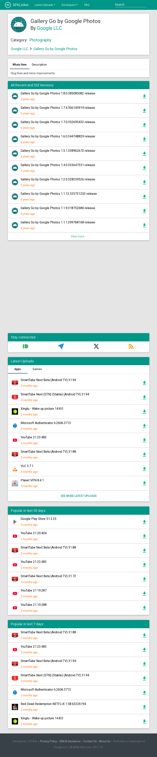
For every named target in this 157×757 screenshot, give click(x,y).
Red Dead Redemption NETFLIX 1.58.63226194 (53, 704)
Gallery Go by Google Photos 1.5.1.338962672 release (58, 151)
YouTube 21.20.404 (34, 533)
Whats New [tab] (20, 64)
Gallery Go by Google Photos (55, 49)
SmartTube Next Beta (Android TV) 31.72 (48, 576)
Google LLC (49, 28)
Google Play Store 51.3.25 (38, 519)
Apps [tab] (17, 369)
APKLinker (17, 5)
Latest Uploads (45, 4)
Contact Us (90, 741)
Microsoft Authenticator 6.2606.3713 (46, 423)
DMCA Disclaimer (70, 741)
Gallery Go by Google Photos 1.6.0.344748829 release (58, 136)
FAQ (86, 4)
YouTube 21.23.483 (34, 437)
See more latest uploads (78, 495)
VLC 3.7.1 (27, 466)
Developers (70, 4)
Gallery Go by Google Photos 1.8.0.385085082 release (58, 93)
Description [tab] (39, 64)
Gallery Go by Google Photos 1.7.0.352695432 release (58, 122)
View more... (78, 236)
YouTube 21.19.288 (34, 605)
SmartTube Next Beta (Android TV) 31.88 (48, 451)
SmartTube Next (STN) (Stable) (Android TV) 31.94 (55, 394)
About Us (104, 741)
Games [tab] (37, 369)
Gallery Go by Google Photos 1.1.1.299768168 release (58, 222)
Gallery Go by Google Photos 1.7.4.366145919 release (58, 108)
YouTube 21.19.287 (34, 590)
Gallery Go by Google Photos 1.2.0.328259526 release (58, 179)
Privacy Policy (48, 741)
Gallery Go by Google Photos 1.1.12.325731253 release (59, 194)
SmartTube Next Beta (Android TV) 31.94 (48, 380)
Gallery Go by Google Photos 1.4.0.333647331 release (58, 165)
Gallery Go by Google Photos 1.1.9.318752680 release (58, 208)
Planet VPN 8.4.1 (32, 480)
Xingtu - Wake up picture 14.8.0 (42, 408)
